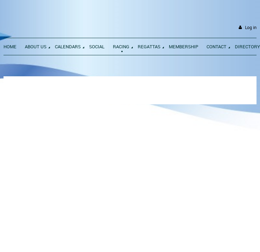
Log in (251, 27)
